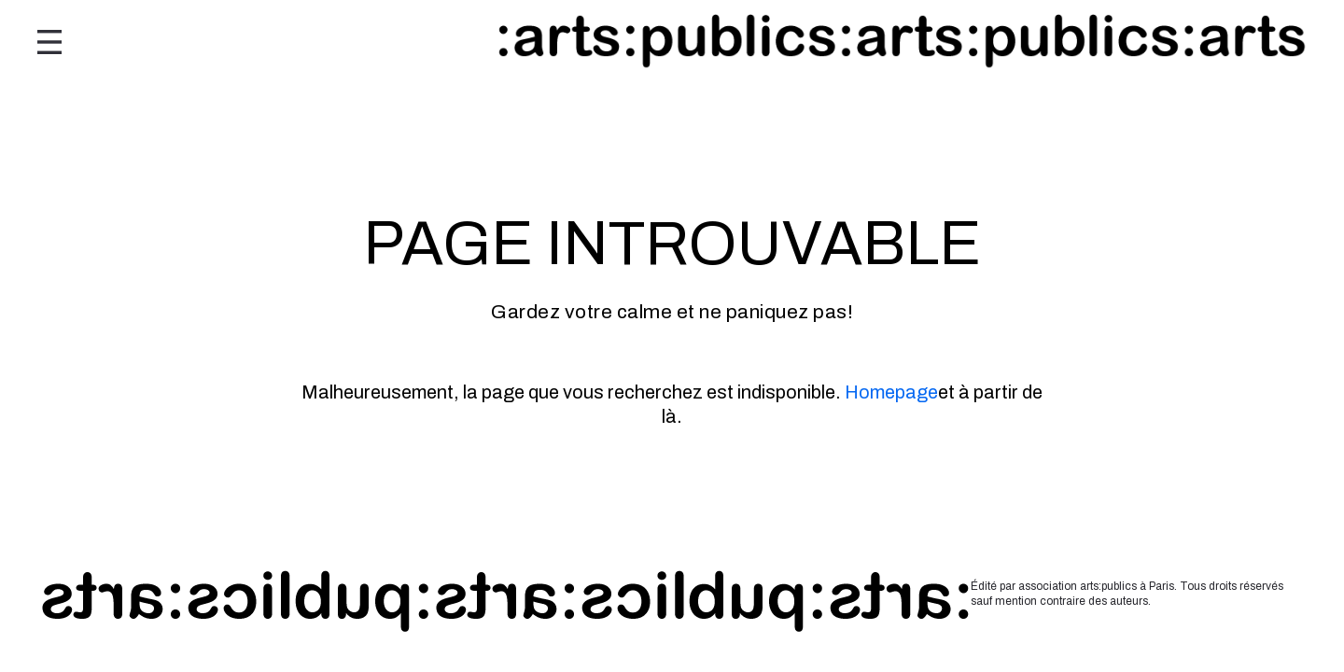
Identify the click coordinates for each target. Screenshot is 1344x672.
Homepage (891, 392)
